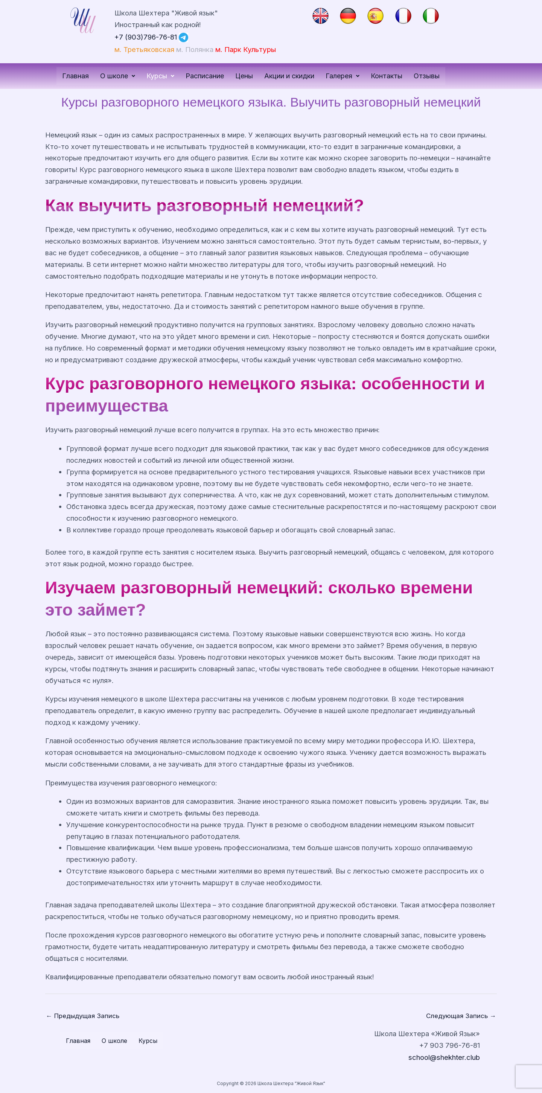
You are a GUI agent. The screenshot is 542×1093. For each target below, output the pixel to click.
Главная (75, 76)
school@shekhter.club (444, 1057)
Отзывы (427, 76)
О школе (117, 76)
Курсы (160, 76)
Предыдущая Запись (83, 1016)
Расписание (205, 76)
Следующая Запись (460, 1016)
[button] (117, 76)
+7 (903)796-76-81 (146, 36)
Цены (244, 76)
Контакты (386, 76)
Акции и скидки (289, 76)
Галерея (342, 76)
